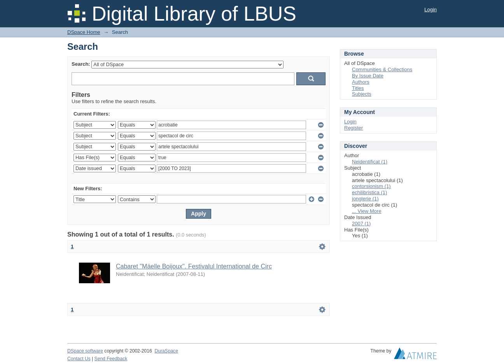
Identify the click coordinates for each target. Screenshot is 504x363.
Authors (360, 82)
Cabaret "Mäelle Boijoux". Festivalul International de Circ (194, 266)
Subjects (361, 94)
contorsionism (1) (371, 186)
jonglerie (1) (365, 199)
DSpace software (85, 351)
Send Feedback (111, 358)
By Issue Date (367, 76)
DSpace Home (83, 32)
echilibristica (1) (369, 192)
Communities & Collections (382, 69)
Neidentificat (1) (369, 162)
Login (430, 9)
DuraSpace (166, 351)
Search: (81, 64)
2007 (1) (361, 223)
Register (353, 128)
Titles (358, 88)
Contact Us (79, 358)
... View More (367, 211)
